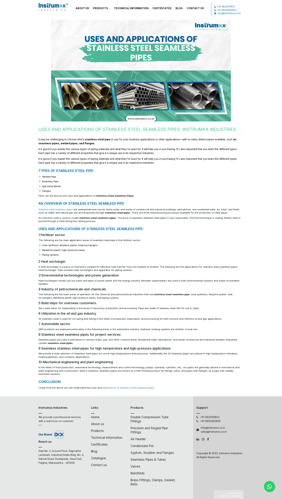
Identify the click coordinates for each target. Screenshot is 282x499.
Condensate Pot (142, 446)
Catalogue (98, 458)
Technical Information (131, 8)
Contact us (99, 465)
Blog (179, 8)
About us (82, 8)
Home (95, 417)
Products (101, 8)
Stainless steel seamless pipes (55, 209)
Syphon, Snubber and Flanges (152, 453)
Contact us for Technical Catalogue (230, 494)
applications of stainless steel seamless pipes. (129, 387)
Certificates (162, 8)
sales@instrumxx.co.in (214, 431)
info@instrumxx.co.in (229, 13)
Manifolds (138, 473)
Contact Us (195, 8)
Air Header (138, 439)
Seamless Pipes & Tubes (148, 459)
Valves (135, 466)
